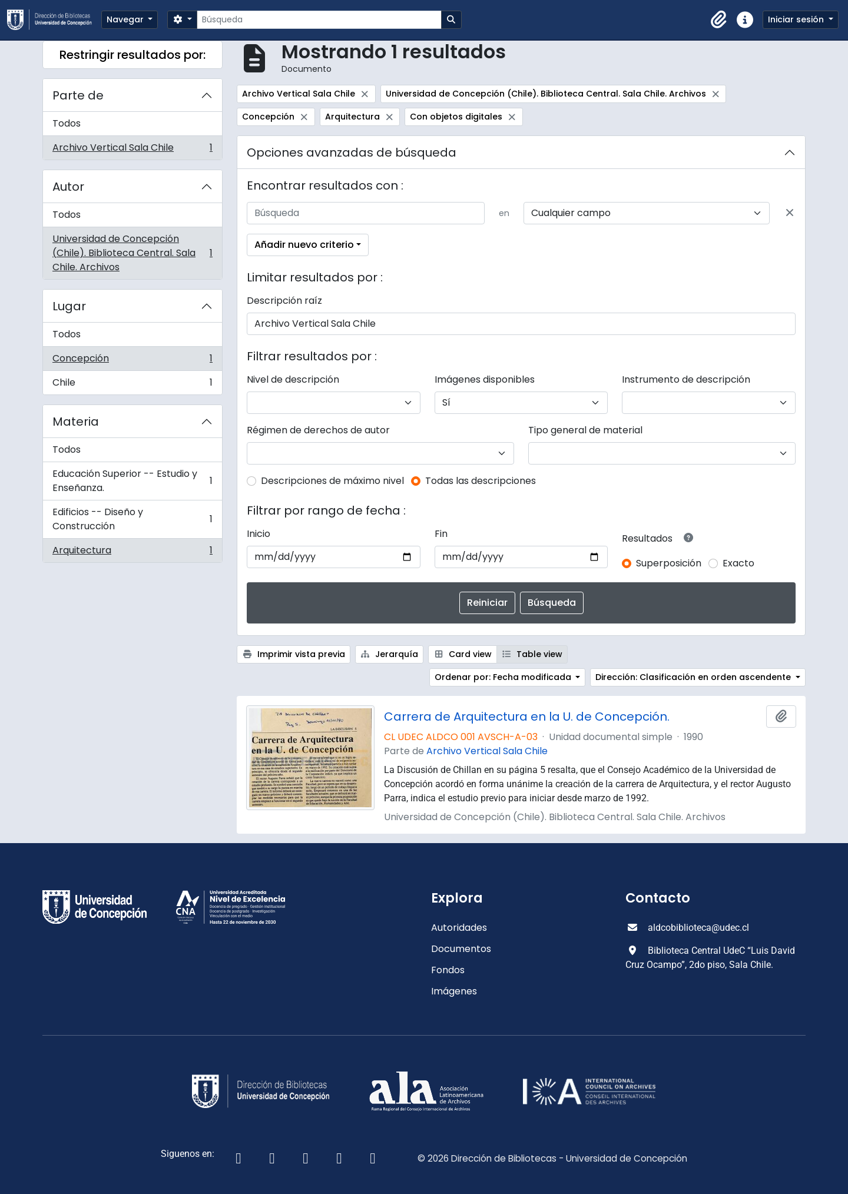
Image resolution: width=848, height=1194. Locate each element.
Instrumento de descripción (686, 379)
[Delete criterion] (790, 213)
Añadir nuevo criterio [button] (304, 244)
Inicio (258, 533)
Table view (532, 654)
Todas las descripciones (480, 480)
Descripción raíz (284, 300)
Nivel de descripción (293, 379)
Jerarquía (389, 654)
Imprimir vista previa (293, 654)
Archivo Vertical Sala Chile (132, 150)
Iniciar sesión (797, 19)
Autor (68, 186)
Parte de (78, 95)
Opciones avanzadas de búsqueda (351, 152)
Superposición (668, 563)
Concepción (132, 361)
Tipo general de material (585, 430)
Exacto (738, 563)
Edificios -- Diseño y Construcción (132, 519)
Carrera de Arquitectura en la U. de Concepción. (527, 716)
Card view (462, 654)
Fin (441, 533)
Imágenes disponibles (485, 379)
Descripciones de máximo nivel (332, 480)
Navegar (126, 19)
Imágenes (454, 991)
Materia (75, 421)
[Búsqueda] (319, 20)
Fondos (448, 970)
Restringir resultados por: (132, 55)
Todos (66, 123)
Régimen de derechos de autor (318, 430)
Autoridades (459, 927)
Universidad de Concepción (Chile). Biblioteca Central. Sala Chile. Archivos (132, 253)
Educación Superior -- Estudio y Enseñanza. (132, 481)
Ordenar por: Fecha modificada (504, 677)
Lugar (69, 306)
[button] (719, 20)
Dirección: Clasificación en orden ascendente (694, 677)
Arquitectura (132, 552)
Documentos (461, 949)
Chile (132, 385)
